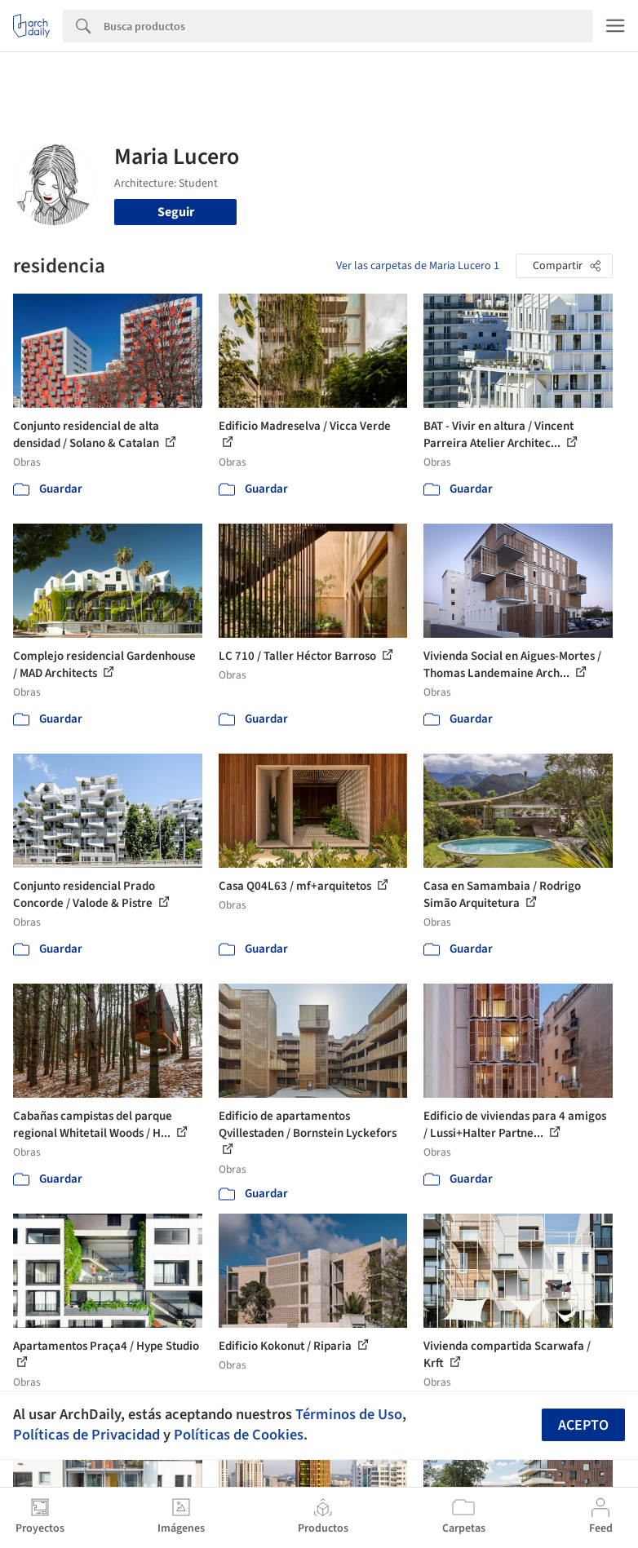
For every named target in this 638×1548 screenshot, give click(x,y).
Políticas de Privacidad (86, 1434)
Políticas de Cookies (238, 1434)
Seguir (175, 212)
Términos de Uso (348, 1414)
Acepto (583, 1425)
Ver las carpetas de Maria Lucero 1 (417, 266)
